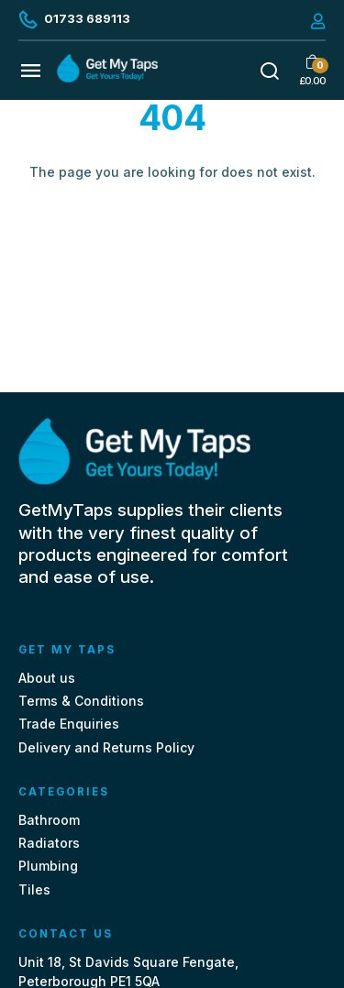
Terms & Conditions (81, 700)
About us (46, 678)
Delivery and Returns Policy (106, 747)
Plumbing (48, 865)
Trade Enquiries (68, 723)
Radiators (49, 843)
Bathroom (49, 820)
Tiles (34, 889)
